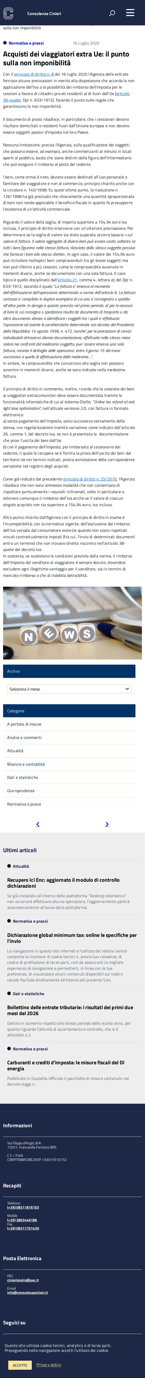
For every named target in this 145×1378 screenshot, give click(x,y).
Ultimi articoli (20, 850)
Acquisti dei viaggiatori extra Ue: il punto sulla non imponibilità (66, 58)
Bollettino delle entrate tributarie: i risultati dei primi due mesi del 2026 (70, 1010)
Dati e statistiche (22, 777)
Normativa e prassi (26, 43)
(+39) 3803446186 (22, 1220)
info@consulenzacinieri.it (27, 1292)
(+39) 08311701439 (23, 1228)
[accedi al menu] (130, 13)
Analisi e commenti (24, 737)
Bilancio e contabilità (26, 764)
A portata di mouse (24, 724)
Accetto (20, 1365)
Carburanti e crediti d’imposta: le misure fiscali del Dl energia (65, 1065)
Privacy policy (48, 1365)
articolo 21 (67, 280)
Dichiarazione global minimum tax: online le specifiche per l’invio (72, 938)
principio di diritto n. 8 (34, 74)
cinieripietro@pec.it (23, 1280)
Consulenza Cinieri (44, 13)
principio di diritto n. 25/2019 (90, 479)
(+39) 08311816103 (23, 1207)
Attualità (15, 751)
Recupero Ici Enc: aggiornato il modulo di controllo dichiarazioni (63, 883)
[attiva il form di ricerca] (112, 13)
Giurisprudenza (20, 790)
